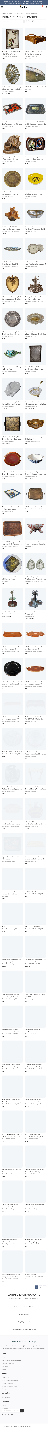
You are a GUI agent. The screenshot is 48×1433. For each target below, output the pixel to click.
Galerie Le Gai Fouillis (31, 56)
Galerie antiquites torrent (32, 1034)
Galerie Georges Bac (31, 999)
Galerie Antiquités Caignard (10, 371)
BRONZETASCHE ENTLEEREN (12, 752)
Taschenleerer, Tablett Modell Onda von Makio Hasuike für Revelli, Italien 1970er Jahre (34, 1206)
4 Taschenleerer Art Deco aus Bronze (11, 1171)
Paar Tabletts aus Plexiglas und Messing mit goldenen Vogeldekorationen (11, 961)
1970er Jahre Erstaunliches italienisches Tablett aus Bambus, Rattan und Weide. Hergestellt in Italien (35, 858)
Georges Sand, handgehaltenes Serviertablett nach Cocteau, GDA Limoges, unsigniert (12, 403)
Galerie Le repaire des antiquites (34, 301)
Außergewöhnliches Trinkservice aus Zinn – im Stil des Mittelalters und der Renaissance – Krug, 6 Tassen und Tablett (35, 298)
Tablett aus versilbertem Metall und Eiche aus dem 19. (11, 648)
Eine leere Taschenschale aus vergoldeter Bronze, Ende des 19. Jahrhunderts (12, 823)
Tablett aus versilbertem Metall (35, 507)
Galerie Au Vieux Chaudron (33, 126)
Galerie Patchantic (7, 1174)
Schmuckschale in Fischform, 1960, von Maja (11, 368)
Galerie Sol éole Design (8, 1209)
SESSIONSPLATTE (31, 892)
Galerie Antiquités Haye (31, 266)
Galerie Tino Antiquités (8, 161)
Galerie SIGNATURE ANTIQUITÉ (11, 754)
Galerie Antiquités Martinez (32, 441)
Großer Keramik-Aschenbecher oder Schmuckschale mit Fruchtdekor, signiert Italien (35, 193)
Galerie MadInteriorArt (8, 126)
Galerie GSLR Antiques (8, 476)
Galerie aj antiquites (30, 231)
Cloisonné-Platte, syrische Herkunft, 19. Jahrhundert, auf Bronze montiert (34, 1066)
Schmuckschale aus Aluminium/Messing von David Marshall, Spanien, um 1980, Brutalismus (35, 228)
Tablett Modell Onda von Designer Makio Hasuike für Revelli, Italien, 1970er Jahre (11, 1206)
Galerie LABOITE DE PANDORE (11, 231)
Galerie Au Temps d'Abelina (9, 301)
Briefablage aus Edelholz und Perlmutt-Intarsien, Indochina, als (12, 1101)
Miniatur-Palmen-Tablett (9, 612)
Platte (3, 927)
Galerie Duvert (29, 546)
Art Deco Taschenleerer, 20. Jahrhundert (11, 1241)
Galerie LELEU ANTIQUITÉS (10, 56)
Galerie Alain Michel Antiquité (10, 651)
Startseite (4, 1358)
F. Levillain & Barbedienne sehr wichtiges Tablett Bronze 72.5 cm (35, 823)
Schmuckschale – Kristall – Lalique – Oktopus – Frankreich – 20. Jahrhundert (35, 333)
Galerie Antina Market (31, 1174)
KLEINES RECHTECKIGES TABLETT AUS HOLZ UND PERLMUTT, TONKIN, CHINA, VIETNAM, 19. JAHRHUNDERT (35, 718)
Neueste (5, 21)
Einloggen (4, 1389)
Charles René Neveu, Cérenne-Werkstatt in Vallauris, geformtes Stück (12, 788)
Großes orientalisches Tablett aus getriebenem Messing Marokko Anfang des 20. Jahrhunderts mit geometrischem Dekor (11, 193)
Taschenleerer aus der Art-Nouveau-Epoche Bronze (10, 893)
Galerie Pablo (28, 89)
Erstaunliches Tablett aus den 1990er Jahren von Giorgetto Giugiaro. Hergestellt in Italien (11, 1066)
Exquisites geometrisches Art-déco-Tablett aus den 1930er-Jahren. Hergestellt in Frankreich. (11, 123)
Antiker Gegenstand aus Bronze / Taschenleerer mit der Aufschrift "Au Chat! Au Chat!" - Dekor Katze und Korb (12, 158)
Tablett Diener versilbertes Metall (35, 87)
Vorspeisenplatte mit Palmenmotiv (31, 613)
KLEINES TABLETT (31, 1274)
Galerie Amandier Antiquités (10, 546)
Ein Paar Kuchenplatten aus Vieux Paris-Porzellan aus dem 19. (35, 263)
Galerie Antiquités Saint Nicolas (34, 509)
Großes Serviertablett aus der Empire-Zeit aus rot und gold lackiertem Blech (11, 473)
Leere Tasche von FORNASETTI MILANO (35, 996)
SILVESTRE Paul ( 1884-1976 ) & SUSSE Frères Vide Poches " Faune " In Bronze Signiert (12, 1136)
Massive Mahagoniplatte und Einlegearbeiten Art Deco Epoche (11, 1276)
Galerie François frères (31, 826)
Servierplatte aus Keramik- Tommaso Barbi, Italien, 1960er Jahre (12, 1031)
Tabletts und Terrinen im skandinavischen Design (33, 1031)
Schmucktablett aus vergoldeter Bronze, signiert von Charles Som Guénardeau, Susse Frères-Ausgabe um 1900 (12, 298)
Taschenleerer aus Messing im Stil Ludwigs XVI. (34, 438)
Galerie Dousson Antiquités (9, 929)
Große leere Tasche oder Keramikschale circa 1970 (10, 263)
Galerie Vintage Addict (8, 791)
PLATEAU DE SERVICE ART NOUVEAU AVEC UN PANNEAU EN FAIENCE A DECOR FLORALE (11, 53)
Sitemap (4, 1369)
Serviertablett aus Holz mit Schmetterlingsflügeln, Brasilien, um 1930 (35, 1241)
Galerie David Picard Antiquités (10, 1104)
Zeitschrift (5, 1405)
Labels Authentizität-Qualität (10, 1380)
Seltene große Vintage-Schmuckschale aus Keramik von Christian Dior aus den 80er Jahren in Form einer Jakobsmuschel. (35, 473)
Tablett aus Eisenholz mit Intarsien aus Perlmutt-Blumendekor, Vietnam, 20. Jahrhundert (33, 1101)
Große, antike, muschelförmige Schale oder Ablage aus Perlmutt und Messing (12, 88)
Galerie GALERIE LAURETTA (10, 1034)
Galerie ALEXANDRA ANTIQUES (34, 581)
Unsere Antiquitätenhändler (9, 1386)
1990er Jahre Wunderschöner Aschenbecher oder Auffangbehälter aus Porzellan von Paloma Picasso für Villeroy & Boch (12, 508)
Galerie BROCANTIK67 (8, 1139)
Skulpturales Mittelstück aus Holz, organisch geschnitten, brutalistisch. (11, 228)
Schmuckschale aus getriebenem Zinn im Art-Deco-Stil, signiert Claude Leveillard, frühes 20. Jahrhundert (12, 333)
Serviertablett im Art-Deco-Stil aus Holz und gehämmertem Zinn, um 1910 (34, 368)
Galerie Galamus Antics (8, 861)
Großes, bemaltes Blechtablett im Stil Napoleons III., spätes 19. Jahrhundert (35, 123)
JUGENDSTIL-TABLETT (32, 927)
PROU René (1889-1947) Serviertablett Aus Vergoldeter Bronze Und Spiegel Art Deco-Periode (34, 1136)
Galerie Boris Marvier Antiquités (34, 1069)
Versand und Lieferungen (9, 1383)
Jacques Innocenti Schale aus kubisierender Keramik (11, 578)
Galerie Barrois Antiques (9, 964)
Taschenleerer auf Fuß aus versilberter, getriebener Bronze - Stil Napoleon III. (12, 996)
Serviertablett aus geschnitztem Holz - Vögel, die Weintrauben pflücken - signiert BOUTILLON (12, 543)
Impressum (5, 1366)
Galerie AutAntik (6, 614)
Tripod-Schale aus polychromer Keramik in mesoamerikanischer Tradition (35, 543)
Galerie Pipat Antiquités (8, 1244)
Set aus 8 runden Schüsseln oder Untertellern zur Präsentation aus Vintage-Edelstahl (12, 683)
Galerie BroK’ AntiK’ (30, 336)
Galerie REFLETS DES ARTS (32, 964)
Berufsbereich (6, 1397)
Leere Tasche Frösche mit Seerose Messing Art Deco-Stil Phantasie (34, 788)
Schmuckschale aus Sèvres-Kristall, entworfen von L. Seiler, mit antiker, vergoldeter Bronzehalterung (35, 403)
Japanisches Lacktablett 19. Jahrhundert (10, 858)
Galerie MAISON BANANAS (10, 266)
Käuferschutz (5, 1377)
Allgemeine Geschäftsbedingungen (11, 1360)
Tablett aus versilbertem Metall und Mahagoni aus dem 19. (35, 683)
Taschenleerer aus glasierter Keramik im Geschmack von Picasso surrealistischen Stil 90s (35, 158)
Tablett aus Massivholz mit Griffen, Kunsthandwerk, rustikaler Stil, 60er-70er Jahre (35, 53)
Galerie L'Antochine (30, 161)
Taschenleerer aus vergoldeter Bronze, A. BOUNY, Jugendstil (34, 1171)
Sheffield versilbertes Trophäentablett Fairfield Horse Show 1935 (35, 753)
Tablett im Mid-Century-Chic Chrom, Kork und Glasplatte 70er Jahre (11, 438)
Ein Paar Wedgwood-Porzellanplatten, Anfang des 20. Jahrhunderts (35, 578)
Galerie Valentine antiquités (9, 999)
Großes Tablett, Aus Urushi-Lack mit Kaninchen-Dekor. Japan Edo (35, 961)
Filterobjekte (30, 21)
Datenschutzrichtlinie (8, 1363)
